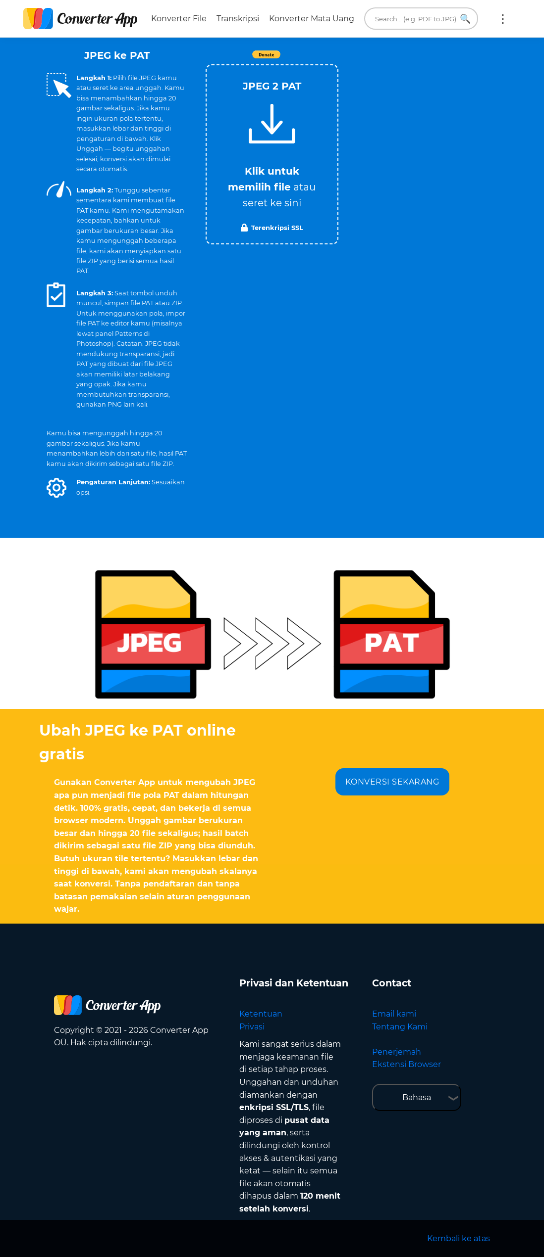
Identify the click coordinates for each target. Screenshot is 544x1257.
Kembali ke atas (458, 1238)
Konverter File (179, 18)
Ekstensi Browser (406, 1064)
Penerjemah (396, 1052)
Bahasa (416, 1097)
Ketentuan (260, 1014)
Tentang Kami (400, 1026)
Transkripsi (238, 18)
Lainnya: (503, 19)
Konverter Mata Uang (311, 18)
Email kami (394, 1014)
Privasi (252, 1026)
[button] (56, 488)
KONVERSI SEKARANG (392, 782)
